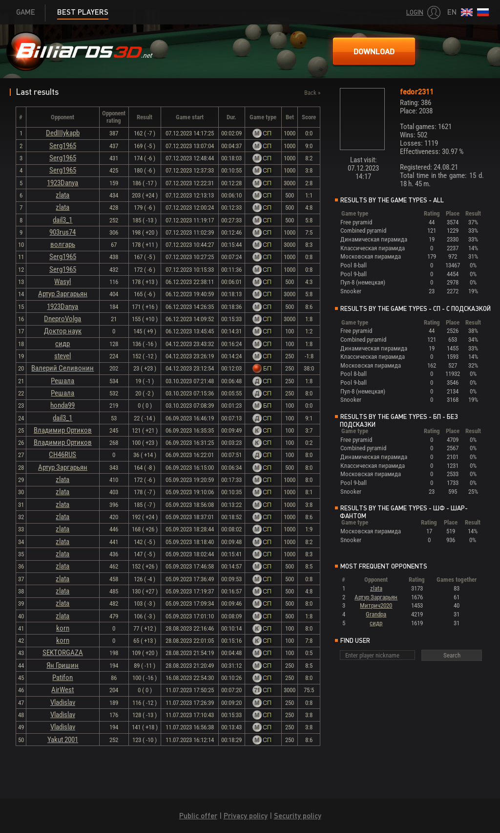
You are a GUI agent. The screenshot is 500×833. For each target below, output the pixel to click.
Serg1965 (62, 145)
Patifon (62, 677)
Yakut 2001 (62, 739)
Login (414, 12)
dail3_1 (62, 220)
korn (62, 628)
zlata (62, 195)
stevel (62, 355)
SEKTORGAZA (62, 652)
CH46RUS (62, 454)
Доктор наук (63, 331)
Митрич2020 (376, 605)
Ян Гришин (62, 665)
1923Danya (62, 182)
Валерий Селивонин (62, 368)
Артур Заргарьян (62, 293)
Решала (62, 380)
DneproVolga (62, 318)
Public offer (198, 815)
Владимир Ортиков (63, 430)
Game (25, 12)
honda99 (62, 405)
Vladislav (62, 702)
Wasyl (62, 281)
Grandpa (376, 614)
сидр (62, 343)
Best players (82, 12)
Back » (312, 92)
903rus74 (62, 232)
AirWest (62, 689)
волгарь (62, 244)
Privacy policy (246, 815)
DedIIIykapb (63, 133)
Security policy (297, 815)
